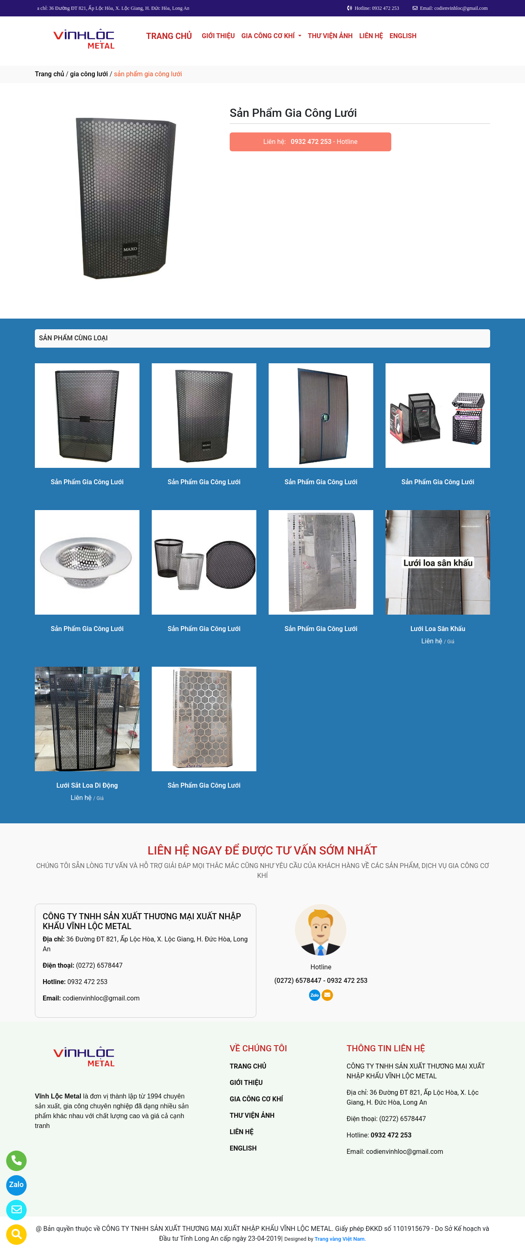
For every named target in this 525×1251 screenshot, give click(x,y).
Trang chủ (49, 74)
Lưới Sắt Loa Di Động (87, 785)
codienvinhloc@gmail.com (100, 998)
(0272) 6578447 (99, 965)
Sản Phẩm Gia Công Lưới (87, 482)
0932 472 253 (311, 142)
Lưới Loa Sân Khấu (438, 629)
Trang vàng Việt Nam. (340, 1239)
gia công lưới (89, 74)
